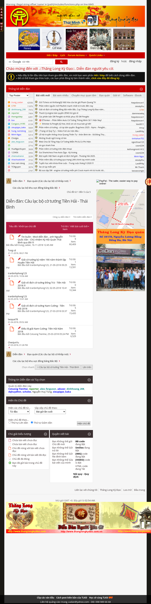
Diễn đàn (18, 181)
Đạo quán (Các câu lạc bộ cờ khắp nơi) (47, 181)
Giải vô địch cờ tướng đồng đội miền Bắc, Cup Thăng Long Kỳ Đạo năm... (72, 109)
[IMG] (79, 453)
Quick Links (96, 55)
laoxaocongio (138, 170)
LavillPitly (140, 131)
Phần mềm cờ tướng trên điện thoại (55, 148)
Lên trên (87, 367)
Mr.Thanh (139, 167)
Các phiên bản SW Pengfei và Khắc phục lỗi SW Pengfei (64, 116)
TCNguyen (16, 166)
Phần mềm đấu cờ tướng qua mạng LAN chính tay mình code (67, 159)
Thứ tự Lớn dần (18, 422)
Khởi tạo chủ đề (27, 226)
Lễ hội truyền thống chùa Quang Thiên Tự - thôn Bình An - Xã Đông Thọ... (72, 134)
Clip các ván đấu (45, 597)
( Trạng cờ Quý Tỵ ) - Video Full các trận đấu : (59, 131)
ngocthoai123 (138, 142)
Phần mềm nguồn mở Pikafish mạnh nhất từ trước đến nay (66, 105)
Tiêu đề (13, 226)
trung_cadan (24, 245)
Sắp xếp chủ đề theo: (46, 407)
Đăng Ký (114, 61)
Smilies (80, 447)
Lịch (62, 55)
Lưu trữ (127, 489)
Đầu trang (139, 489)
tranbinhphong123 (39, 265)
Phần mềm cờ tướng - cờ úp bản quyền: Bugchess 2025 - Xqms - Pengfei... (72, 127)
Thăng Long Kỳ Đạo (110, 489)
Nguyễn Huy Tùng (42, 391)
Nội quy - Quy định (81, 475)
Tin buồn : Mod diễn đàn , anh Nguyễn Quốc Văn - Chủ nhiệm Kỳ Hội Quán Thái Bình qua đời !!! (40, 239)
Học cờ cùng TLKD (101, 597)
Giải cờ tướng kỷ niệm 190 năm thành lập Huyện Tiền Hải (42, 261)
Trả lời (64, 226)
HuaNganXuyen (19, 148)
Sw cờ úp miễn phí (47, 166)
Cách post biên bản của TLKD (71, 597)
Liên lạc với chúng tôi (86, 489)
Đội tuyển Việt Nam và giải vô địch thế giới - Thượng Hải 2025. (67, 156)
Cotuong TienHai (38, 334)
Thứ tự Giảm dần (41, 422)
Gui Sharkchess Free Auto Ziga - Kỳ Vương (58, 152)
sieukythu (139, 106)
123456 (15, 152)
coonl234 (140, 145)
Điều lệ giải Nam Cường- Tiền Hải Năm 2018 (40, 330)
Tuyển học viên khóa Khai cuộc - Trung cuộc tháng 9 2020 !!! (66, 163)
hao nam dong (18, 163)
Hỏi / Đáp (52, 55)
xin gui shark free (47, 145)
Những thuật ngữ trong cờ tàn (53, 138)
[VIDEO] (80, 459)
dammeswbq (138, 113)
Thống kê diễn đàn (19, 88)
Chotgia (15, 138)
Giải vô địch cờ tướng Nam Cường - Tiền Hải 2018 (41, 307)
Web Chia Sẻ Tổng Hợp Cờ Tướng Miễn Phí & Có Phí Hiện (65, 141)
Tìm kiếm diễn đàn (81, 217)
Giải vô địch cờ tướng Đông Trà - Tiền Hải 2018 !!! (42, 284)
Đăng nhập (135, 61)
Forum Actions (76, 55)
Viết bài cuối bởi (80, 226)
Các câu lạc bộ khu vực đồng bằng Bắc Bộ (35, 187)
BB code (80, 441)
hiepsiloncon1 (137, 102)
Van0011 (140, 124)
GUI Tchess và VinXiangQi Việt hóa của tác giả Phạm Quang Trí (67, 102)
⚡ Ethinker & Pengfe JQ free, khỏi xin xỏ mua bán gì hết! (65, 123)
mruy (141, 127)
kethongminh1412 (135, 149)
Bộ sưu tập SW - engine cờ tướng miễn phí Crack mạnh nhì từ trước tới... (72, 170)
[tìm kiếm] (29, 62)
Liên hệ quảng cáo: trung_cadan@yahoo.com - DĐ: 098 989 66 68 (75, 601)
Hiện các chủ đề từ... (19, 407)
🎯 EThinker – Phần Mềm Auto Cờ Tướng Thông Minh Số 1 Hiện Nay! (70, 120)
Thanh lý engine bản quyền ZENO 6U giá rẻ (58, 113)
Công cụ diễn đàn (61, 217)
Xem (65, 229)
